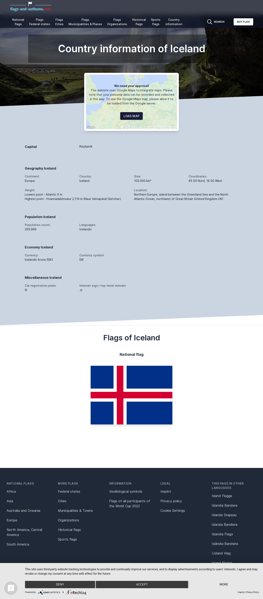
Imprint (165, 491)
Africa (11, 491)
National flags (18, 22)
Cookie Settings (172, 510)
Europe (12, 520)
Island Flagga (222, 563)
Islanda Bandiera (224, 524)
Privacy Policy (252, 592)
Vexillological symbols (125, 491)
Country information (173, 22)
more (224, 585)
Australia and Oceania (23, 510)
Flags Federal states (39, 22)
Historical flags (139, 22)
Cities (62, 501)
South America (18, 544)
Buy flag (243, 21)
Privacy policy (171, 501)
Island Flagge (222, 496)
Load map (132, 116)
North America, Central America (24, 532)
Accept (142, 585)
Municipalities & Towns (75, 510)
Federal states (69, 491)
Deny (60, 585)
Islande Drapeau (224, 515)
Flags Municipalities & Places (85, 22)
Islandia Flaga (222, 534)
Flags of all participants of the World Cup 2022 (129, 503)
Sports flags (155, 22)
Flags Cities (59, 22)
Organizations (68, 520)
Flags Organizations (117, 22)
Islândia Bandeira (225, 544)
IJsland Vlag (221, 553)
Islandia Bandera (224, 505)
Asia (10, 501)
